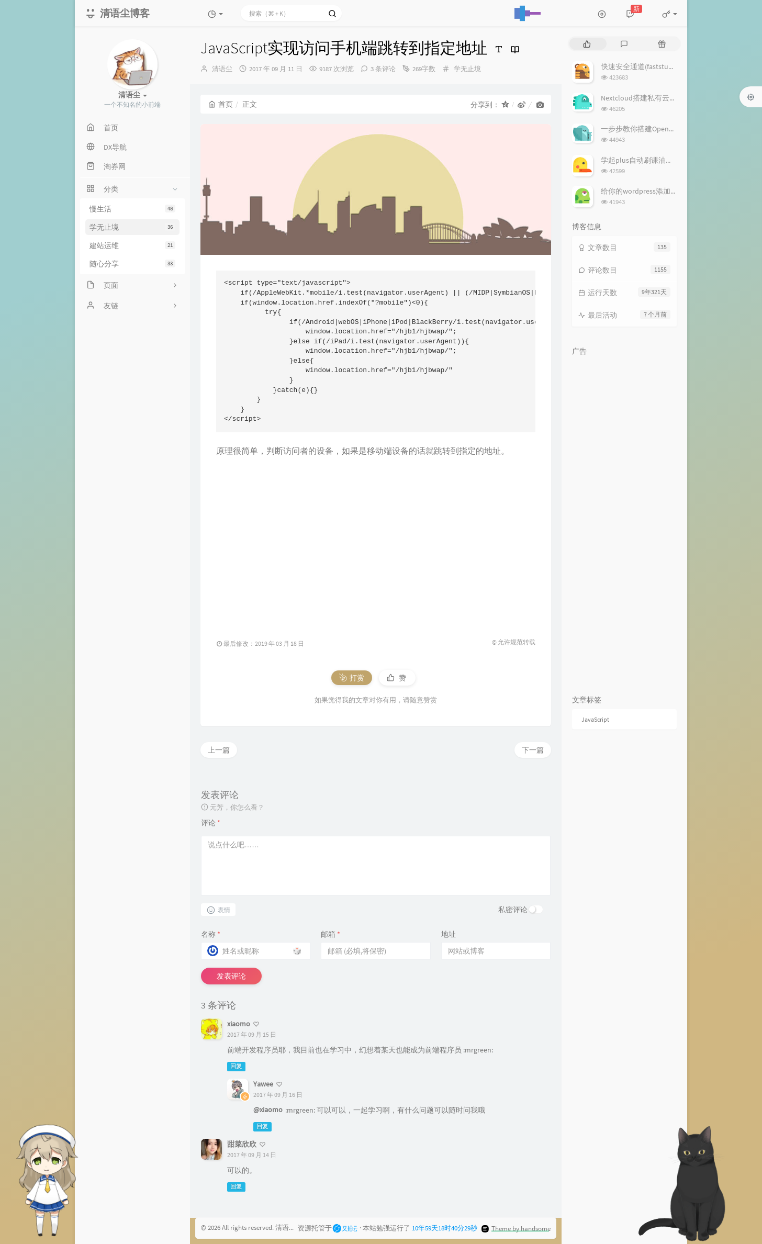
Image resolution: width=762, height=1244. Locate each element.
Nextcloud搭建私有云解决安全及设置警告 (668, 98)
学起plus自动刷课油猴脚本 (644, 160)
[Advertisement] (375, 542)
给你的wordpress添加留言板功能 (654, 191)
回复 (236, 1066)
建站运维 (132, 245)
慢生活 (132, 209)
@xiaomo (268, 1109)
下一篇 (533, 750)
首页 (220, 104)
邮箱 (330, 934)
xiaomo (238, 1023)
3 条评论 (383, 68)
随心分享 (132, 263)
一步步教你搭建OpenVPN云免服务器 (659, 128)
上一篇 (219, 750)
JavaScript (595, 719)
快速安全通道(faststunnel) (643, 66)
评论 (210, 822)
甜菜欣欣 (241, 1144)
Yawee (263, 1084)
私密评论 (513, 909)
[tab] (587, 44)
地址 (448, 934)
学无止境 (132, 227)
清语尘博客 (292, 1227)
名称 (210, 934)
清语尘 (222, 68)
